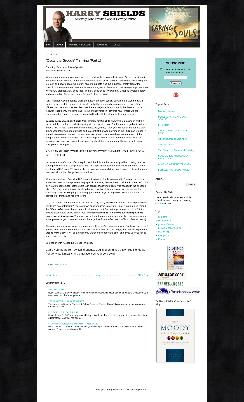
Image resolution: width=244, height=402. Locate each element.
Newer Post (52, 275)
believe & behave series (169, 228)
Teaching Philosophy (79, 44)
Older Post (143, 275)
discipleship (163, 231)
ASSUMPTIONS (56, 289)
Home (97, 275)
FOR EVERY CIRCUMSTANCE (173, 170)
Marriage (162, 239)
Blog (48, 44)
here (162, 203)
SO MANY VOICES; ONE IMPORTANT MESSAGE (73, 323)
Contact (116, 44)
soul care (162, 217)
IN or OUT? (163, 125)
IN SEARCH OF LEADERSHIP (63, 312)
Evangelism (163, 235)
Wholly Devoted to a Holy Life (172, 139)
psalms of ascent (166, 224)
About (59, 44)
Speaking (101, 44)
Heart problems (60, 264)
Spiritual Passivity (166, 111)
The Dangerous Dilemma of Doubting (66, 301)
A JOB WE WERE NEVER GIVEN (174, 164)
